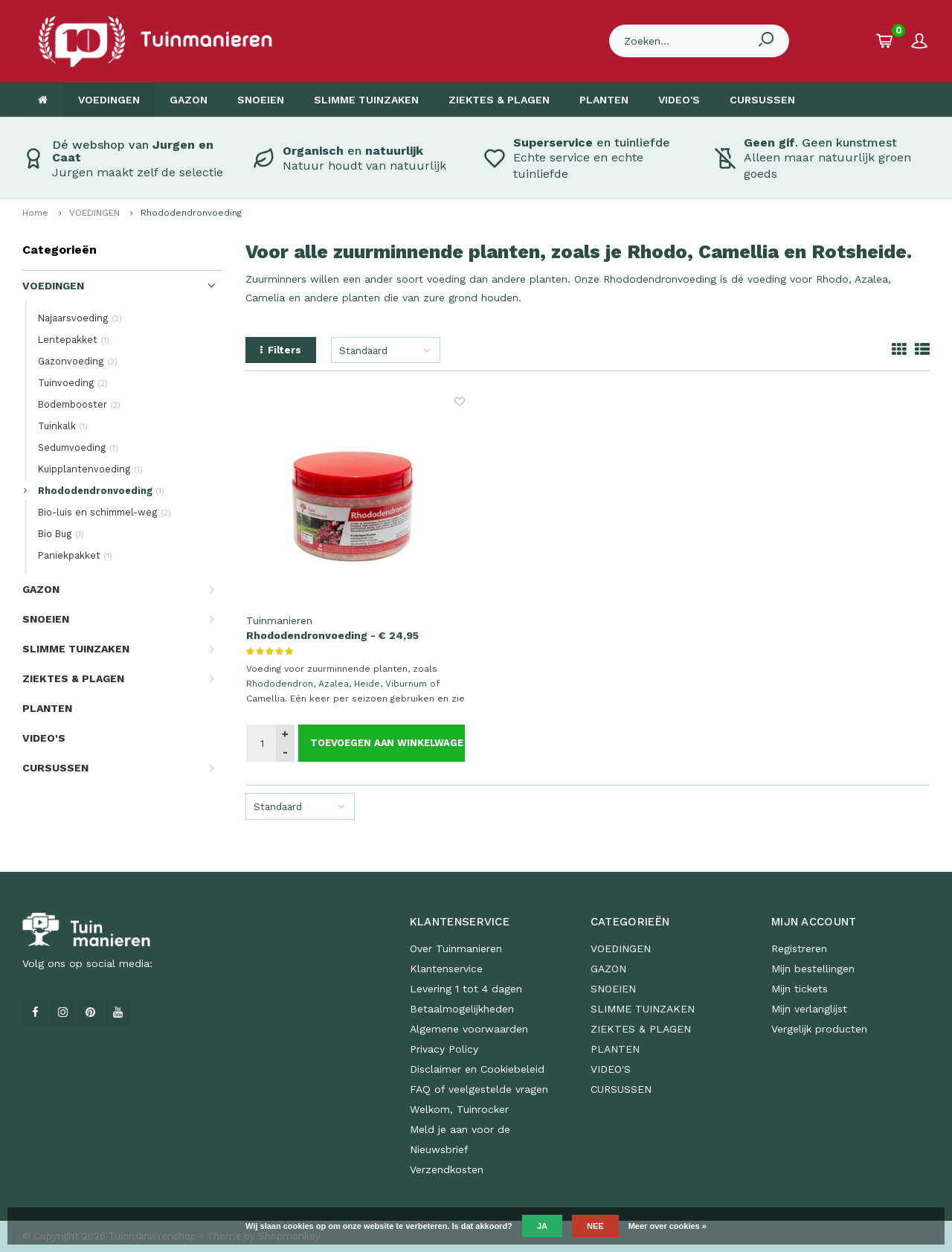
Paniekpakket (75, 555)
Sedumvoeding (78, 447)
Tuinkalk (63, 425)
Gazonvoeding (78, 361)
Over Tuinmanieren (456, 948)
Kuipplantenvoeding (90, 469)
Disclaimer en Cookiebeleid (477, 1069)
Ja (542, 1225)
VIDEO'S (679, 100)
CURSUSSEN (762, 100)
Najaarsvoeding (80, 318)
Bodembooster (79, 404)
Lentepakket (73, 339)
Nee (595, 1225)
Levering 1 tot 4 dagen (466, 989)
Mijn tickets (799, 989)
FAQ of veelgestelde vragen (479, 1089)
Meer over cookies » (667, 1225)
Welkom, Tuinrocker (459, 1109)
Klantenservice (446, 969)
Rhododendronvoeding (191, 213)
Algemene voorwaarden (469, 1029)
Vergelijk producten (819, 1029)
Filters (280, 350)
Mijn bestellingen (813, 969)
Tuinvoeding (73, 382)
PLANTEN (603, 100)
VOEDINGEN (109, 100)
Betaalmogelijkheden (462, 1009)
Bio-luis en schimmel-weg (104, 512)
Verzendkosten (446, 1169)
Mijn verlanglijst (809, 1009)
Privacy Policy (444, 1049)
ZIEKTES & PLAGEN (499, 100)
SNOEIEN (260, 100)
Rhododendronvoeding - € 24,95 (332, 635)
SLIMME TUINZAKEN (366, 100)
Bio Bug (61, 533)
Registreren (799, 948)
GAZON (189, 100)
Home (35, 213)
